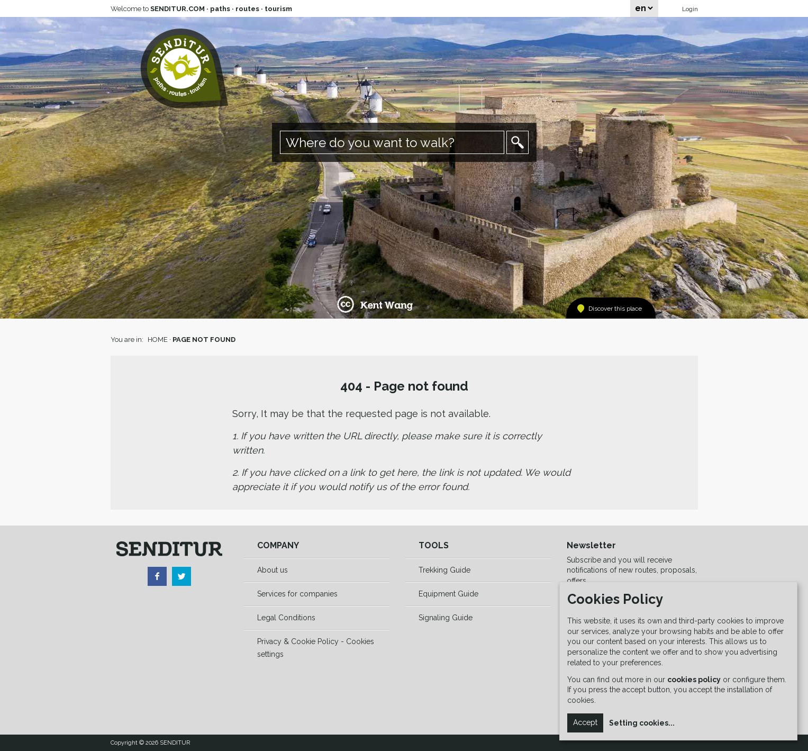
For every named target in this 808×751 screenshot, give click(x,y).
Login (690, 9)
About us (272, 570)
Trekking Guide (444, 570)
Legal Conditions (286, 617)
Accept (585, 722)
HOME (158, 339)
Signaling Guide (446, 617)
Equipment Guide (448, 594)
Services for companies (297, 594)
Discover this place (615, 308)
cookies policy (694, 679)
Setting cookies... (642, 723)
